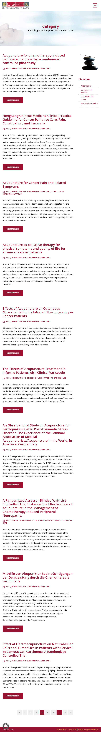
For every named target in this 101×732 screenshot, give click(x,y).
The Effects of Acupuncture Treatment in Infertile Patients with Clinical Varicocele (34, 373)
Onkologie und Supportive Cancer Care (30, 71)
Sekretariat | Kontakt (86, 93)
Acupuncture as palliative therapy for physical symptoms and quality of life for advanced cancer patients (34, 251)
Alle (8, 71)
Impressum (72, 730)
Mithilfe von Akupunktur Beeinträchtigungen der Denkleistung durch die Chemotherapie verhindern (38, 580)
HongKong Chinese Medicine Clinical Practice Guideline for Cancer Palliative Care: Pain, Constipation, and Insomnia (37, 122)
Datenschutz (61, 730)
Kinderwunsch (18, 381)
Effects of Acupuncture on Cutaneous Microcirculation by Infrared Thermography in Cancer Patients (38, 315)
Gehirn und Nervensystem (24, 523)
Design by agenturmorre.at (88, 730)
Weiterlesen (13, 102)
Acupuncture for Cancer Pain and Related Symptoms (34, 187)
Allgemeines (86, 88)
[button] (6, 726)
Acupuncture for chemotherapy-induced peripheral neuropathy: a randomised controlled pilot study (34, 62)
